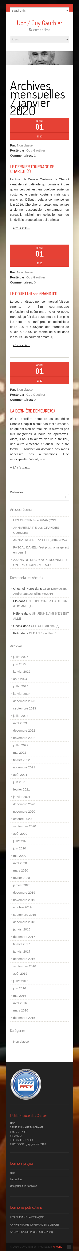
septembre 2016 (24, 966)
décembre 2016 (24, 959)
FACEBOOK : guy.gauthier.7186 (28, 1144)
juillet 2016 (20, 981)
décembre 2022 (24, 730)
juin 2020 (19, 848)
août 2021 (20, 774)
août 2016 (20, 973)
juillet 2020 (20, 841)
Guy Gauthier (35, 150)
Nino (12, 1172)
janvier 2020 (22, 885)
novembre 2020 (24, 811)
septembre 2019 (24, 914)
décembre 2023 (24, 701)
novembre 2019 (24, 900)
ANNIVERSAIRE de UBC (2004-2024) (40, 540)
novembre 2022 (24, 738)
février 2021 (21, 789)
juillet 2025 (20, 657)
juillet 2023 (20, 715)
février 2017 (21, 944)
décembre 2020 (24, 804)
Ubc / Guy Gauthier (39, 23)
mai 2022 (19, 752)
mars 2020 (20, 870)
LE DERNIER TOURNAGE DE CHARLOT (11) (32, 169)
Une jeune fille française (23, 1185)
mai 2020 (19, 855)
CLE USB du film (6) (45, 626)
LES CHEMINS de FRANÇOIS (34, 520)
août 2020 (20, 833)
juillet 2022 (20, 745)
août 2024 (20, 679)
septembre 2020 (24, 826)
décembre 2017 (24, 936)
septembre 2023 (24, 708)
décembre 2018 (24, 922)
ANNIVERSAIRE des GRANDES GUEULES (35, 1224)
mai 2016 (19, 995)
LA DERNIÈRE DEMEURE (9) (32, 411)
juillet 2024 (20, 686)
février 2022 (21, 760)
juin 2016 (19, 988)
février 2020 (21, 878)
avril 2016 (20, 1003)
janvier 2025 (22, 671)
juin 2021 (19, 782)
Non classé (25, 145)
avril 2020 (20, 863)
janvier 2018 (22, 929)
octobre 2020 (22, 819)
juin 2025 (19, 664)
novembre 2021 (24, 767)
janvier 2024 (22, 693)
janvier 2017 (22, 951)
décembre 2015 (24, 1017)
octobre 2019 (22, 907)
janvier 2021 (22, 797)
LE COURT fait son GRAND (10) (33, 293)
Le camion (16, 1179)
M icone (57, 1246)
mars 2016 (20, 1010)
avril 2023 (20, 723)
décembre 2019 (24, 892)
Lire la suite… (21, 228)
